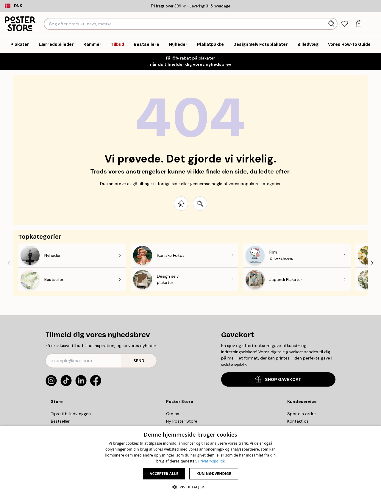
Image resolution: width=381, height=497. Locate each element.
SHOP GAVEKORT (278, 379)
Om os (172, 413)
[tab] (345, 24)
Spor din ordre (301, 413)
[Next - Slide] (372, 263)
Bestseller (60, 421)
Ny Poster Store (181, 421)
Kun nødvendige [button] (213, 473)
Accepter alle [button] (164, 473)
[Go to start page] (181, 203)
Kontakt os (298, 421)
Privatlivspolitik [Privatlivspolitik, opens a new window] (211, 461)
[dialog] (190, 461)
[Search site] (200, 203)
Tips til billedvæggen (71, 413)
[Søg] (332, 24)
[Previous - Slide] (8, 263)
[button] (190, 487)
